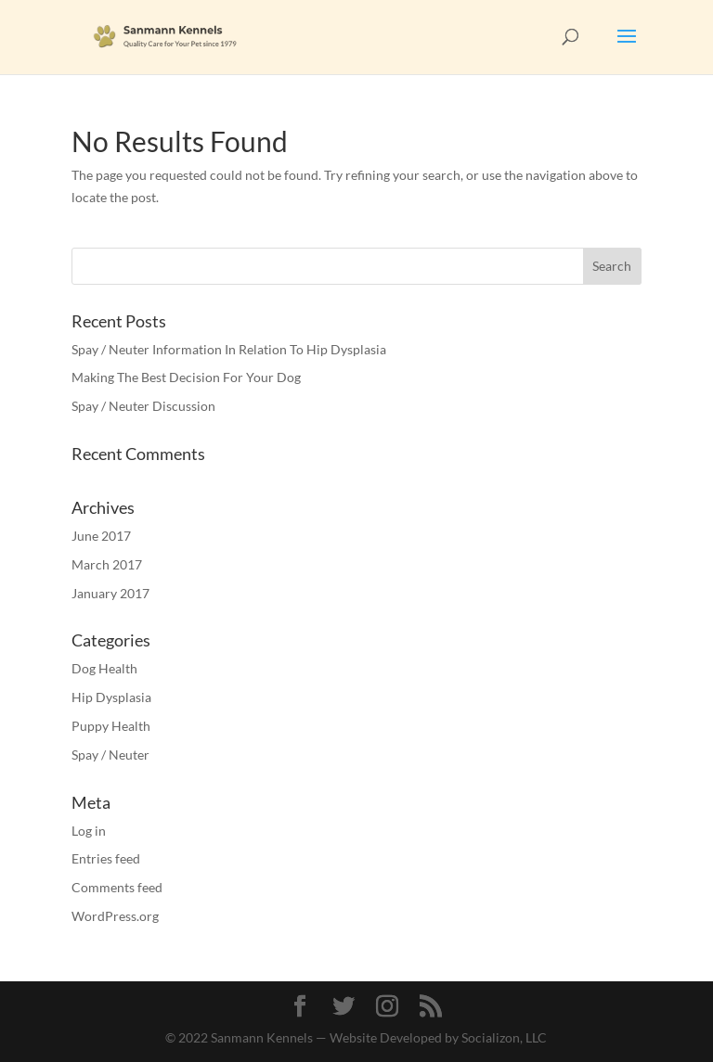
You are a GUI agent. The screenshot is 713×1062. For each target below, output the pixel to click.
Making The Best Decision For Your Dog (186, 377)
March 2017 (106, 564)
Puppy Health (110, 726)
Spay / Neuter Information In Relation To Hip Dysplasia (228, 349)
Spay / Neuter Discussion (143, 406)
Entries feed (105, 858)
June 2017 (101, 536)
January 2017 (110, 593)
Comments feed (116, 887)
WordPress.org (115, 916)
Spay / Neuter (110, 754)
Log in (88, 830)
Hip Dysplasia (111, 697)
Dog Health (104, 668)
